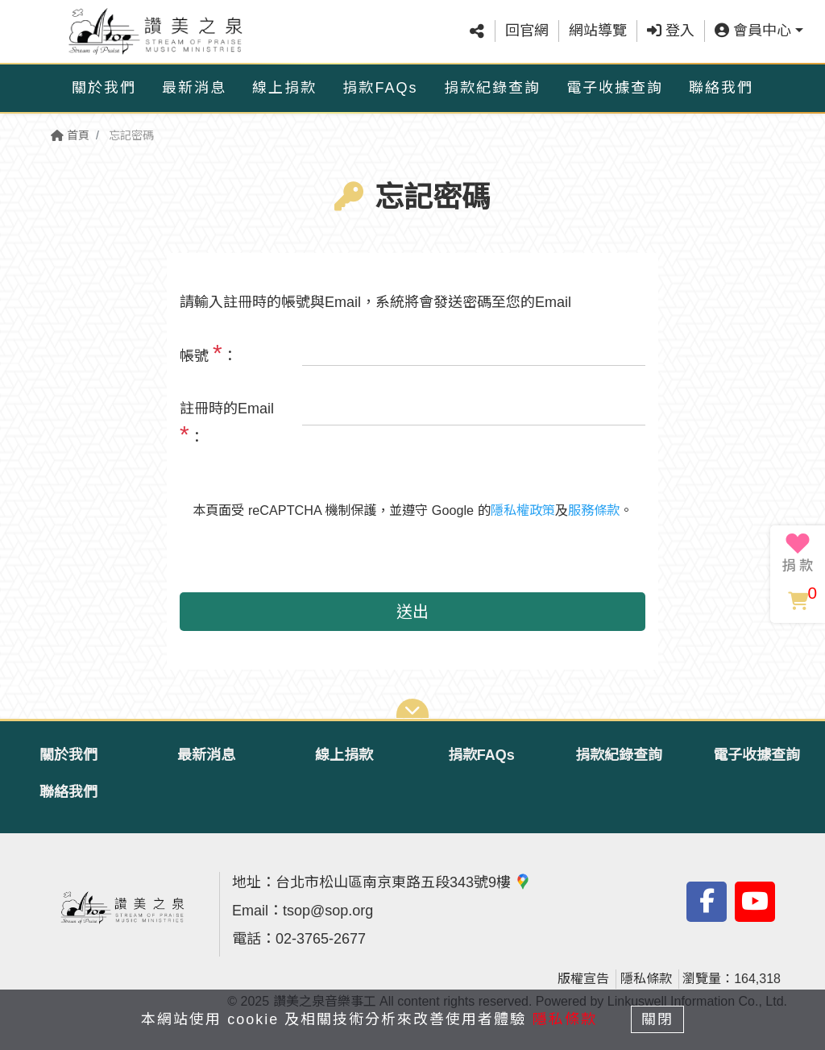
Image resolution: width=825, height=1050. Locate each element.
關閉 (658, 1019)
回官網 (527, 31)
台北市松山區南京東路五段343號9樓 (403, 882)
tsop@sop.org (328, 911)
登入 (670, 31)
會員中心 (753, 31)
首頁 (70, 135)
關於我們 (104, 88)
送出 (412, 611)
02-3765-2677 (321, 939)
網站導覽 (598, 31)
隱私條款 (646, 979)
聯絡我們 (721, 88)
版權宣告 (583, 979)
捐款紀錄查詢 (492, 88)
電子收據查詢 (614, 88)
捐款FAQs (379, 88)
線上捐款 (284, 88)
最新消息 (194, 88)
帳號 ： (208, 352)
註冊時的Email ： (227, 423)
